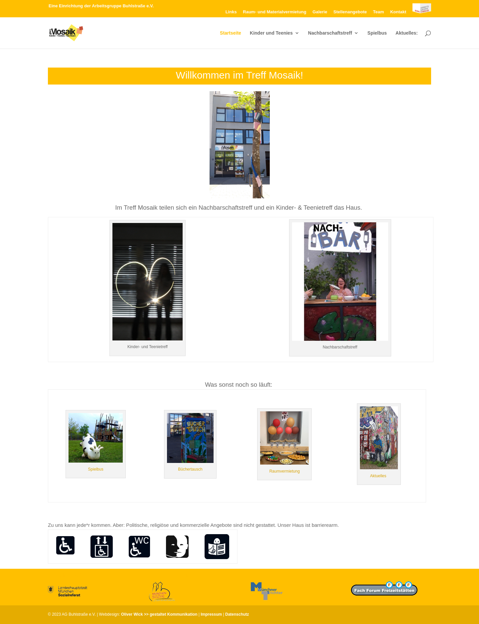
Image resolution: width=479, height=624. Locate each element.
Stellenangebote (350, 12)
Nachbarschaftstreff (330, 33)
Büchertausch (190, 469)
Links (231, 12)
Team (378, 12)
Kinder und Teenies (271, 33)
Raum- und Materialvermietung (274, 12)
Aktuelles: (407, 33)
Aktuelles (379, 476)
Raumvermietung (284, 471)
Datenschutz (237, 614)
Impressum (211, 614)
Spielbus (377, 33)
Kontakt (398, 12)
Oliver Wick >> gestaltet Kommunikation (159, 614)
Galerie (320, 12)
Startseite (230, 33)
